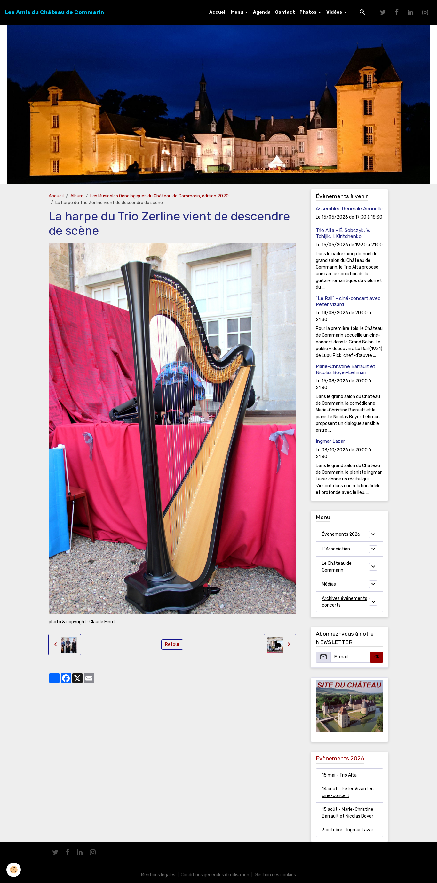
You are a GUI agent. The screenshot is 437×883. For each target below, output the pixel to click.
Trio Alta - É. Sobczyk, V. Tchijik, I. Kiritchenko (343, 233)
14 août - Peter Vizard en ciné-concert (348, 792)
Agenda (262, 12)
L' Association (336, 549)
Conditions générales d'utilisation (215, 875)
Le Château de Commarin (337, 567)
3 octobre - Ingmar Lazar (347, 830)
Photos (308, 12)
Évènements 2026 (341, 534)
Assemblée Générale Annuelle (349, 208)
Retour (172, 644)
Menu (237, 12)
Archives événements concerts (344, 602)
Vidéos (334, 12)
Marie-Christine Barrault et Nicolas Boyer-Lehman (345, 369)
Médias (329, 584)
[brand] (54, 12)
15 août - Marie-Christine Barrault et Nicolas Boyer (347, 813)
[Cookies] (13, 870)
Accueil (217, 12)
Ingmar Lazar (330, 441)
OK (377, 657)
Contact (285, 12)
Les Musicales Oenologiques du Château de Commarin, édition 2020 (159, 196)
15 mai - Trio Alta (339, 775)
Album (76, 196)
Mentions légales (158, 875)
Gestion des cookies (275, 875)
